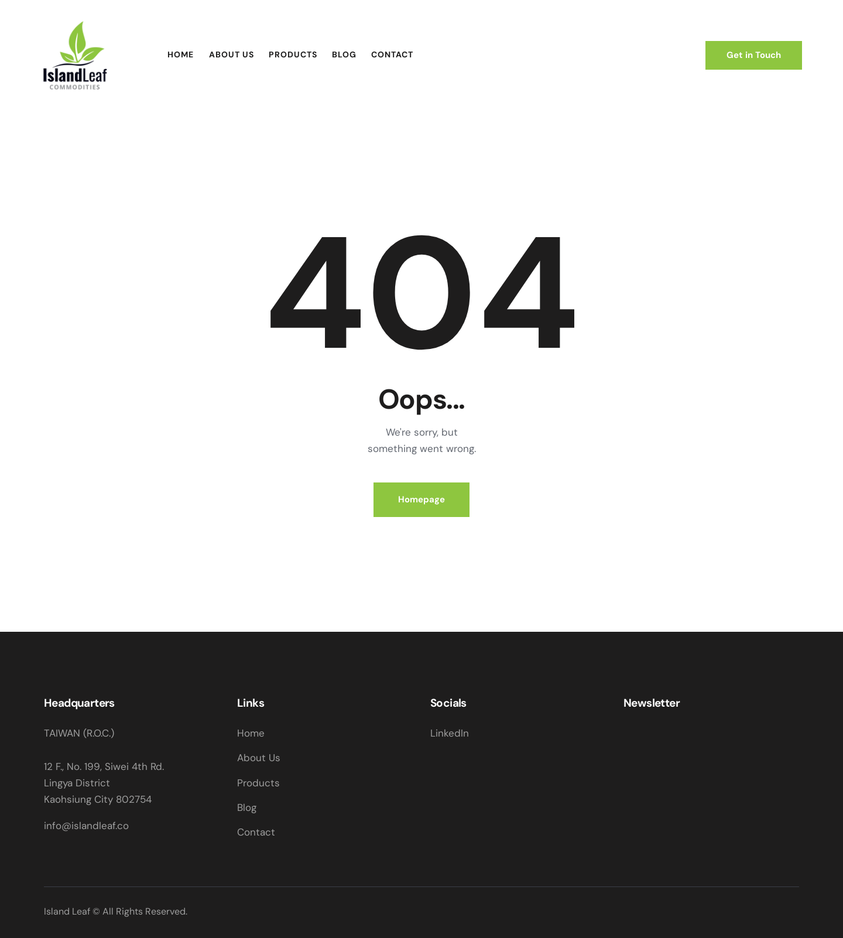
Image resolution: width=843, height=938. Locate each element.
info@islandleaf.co (86, 825)
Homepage (421, 499)
